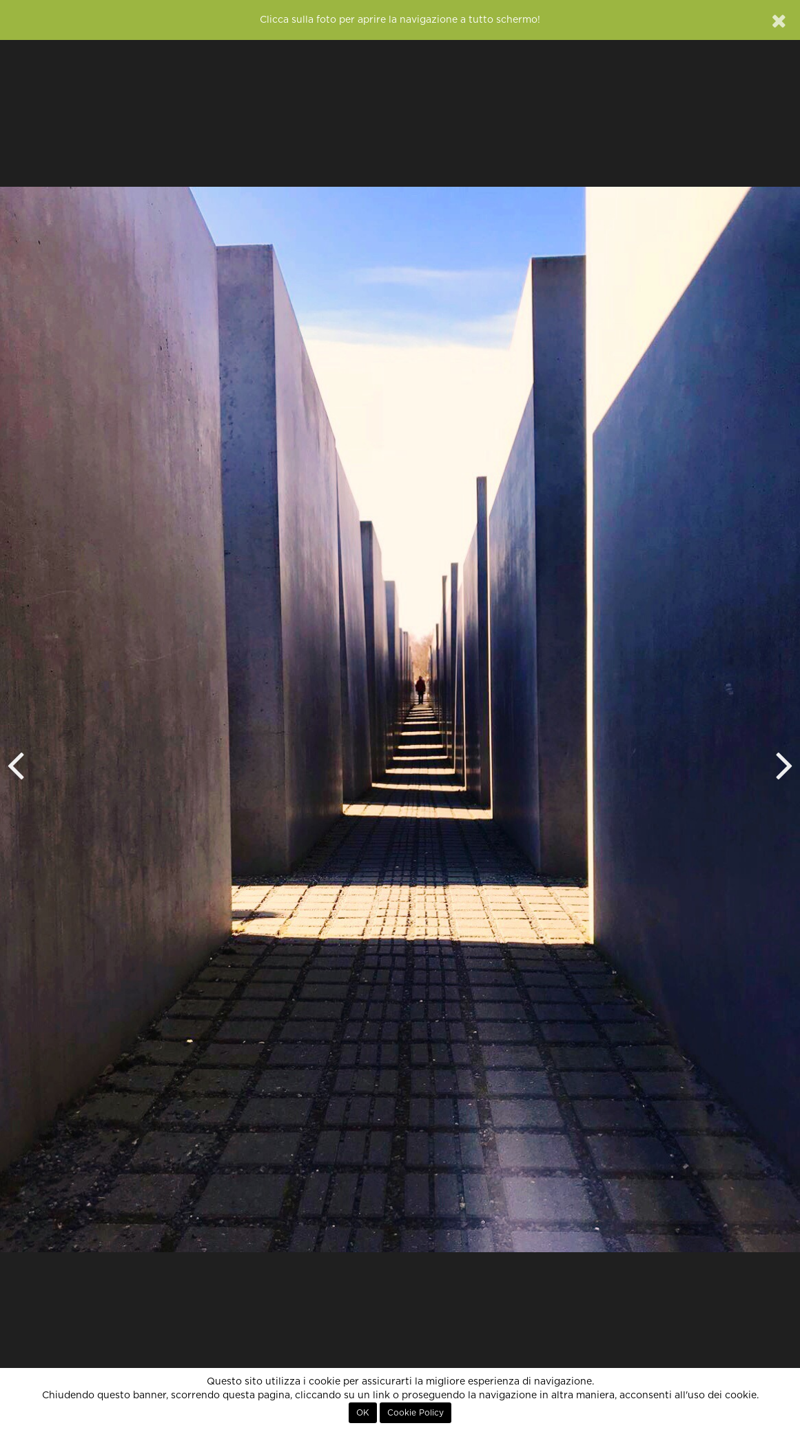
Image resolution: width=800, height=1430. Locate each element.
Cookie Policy (415, 1413)
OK (362, 1413)
